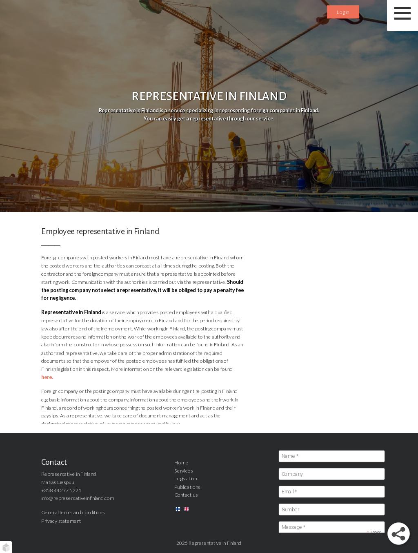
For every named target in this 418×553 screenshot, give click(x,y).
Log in (343, 12)
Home (181, 462)
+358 (47, 490)
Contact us (186, 495)
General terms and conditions (72, 512)
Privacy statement (61, 520)
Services (183, 470)
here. (47, 377)
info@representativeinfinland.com (77, 498)
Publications (187, 487)
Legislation (185, 478)
